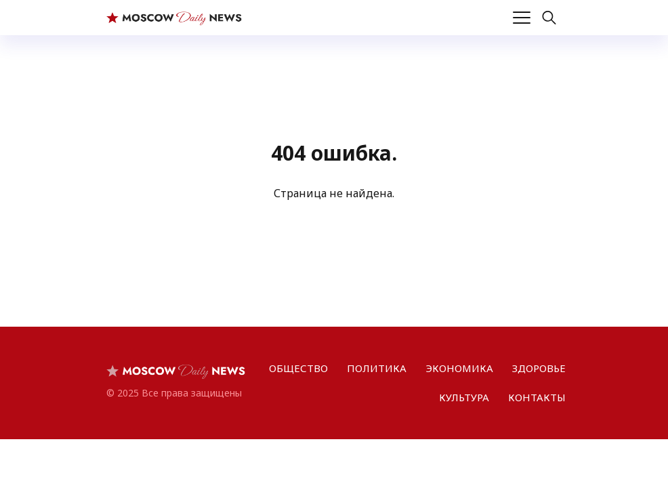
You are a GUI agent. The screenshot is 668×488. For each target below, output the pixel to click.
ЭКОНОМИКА (459, 368)
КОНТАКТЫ (537, 397)
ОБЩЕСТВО (298, 368)
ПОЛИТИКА (376, 368)
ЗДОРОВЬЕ (539, 368)
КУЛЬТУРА (464, 397)
